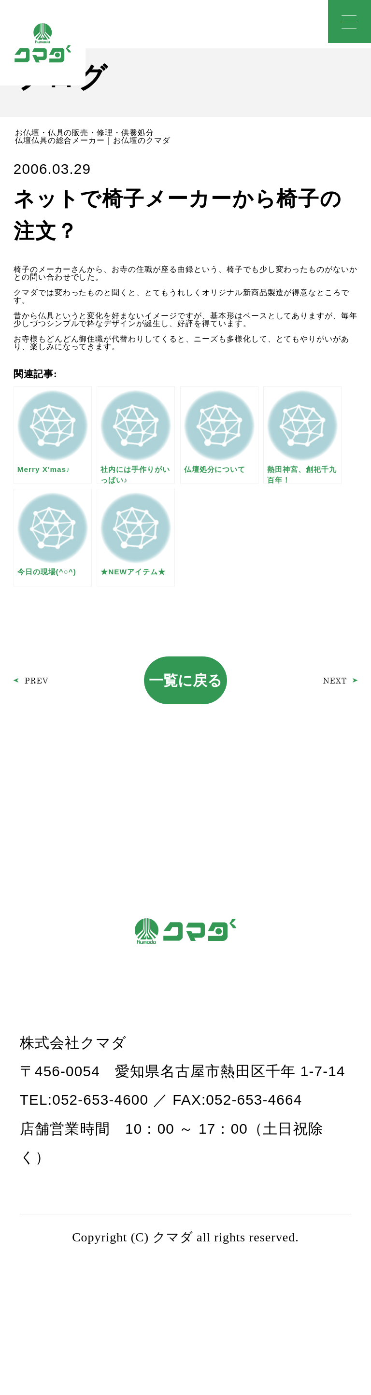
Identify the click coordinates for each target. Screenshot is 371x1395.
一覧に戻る (185, 680)
